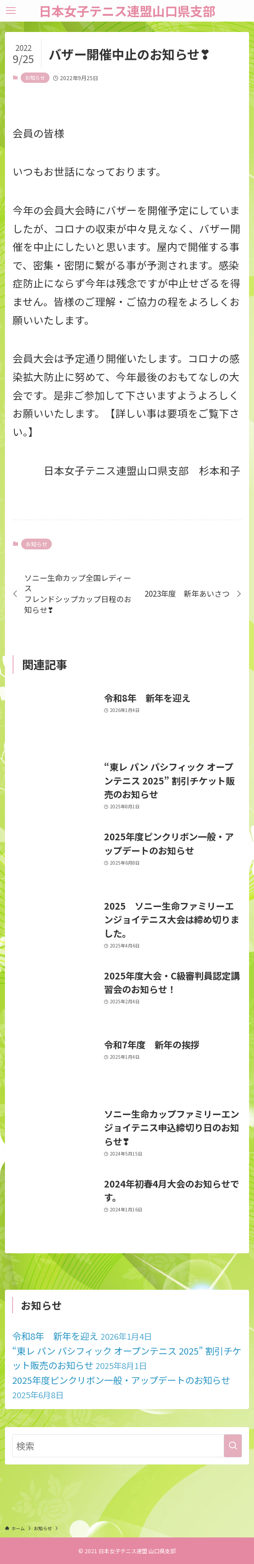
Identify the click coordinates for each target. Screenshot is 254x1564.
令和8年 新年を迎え (82, 1335)
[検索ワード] (126, 1445)
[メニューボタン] (11, 11)
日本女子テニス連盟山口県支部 (127, 11)
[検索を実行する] (233, 1445)
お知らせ (35, 77)
